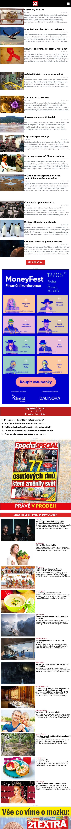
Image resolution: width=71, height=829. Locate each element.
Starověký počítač (34, 9)
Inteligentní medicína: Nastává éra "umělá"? (25, 423)
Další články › (35, 262)
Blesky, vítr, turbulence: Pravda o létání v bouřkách (52, 617)
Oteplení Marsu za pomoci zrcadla (43, 241)
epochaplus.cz (40, 614)
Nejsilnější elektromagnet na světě (43, 74)
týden (43, 414)
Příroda (26, 32)
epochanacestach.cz (42, 686)
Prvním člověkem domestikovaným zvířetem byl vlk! (29, 431)
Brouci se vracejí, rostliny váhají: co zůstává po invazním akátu (53, 737)
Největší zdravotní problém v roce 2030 (45, 49)
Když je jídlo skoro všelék (46, 545)
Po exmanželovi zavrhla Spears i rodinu (51, 784)
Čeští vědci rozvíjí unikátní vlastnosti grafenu (25, 434)
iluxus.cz (38, 519)
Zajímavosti (27, 224)
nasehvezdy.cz (40, 781)
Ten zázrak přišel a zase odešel (48, 712)
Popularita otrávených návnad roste (44, 29)
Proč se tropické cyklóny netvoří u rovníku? (24, 420)
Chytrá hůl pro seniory (36, 136)
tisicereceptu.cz (40, 591)
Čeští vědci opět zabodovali (39, 202)
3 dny (37, 414)
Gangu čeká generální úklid (39, 117)
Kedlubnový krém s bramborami (48, 593)
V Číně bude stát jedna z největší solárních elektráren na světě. (42, 177)
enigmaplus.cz (40, 662)
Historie (26, 12)
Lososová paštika (42, 760)
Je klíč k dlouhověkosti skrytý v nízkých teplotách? (28, 427)
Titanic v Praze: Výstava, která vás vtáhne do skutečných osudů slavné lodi (52, 689)
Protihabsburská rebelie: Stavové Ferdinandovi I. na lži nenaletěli (49, 570)
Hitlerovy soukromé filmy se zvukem (44, 156)
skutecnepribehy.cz (41, 710)
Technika (27, 77)
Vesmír (26, 244)
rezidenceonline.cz (41, 638)
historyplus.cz (40, 567)
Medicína (27, 51)
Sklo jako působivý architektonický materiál (50, 641)
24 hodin (29, 414)
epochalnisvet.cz (41, 734)
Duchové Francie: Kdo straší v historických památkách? (53, 665)
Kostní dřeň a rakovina (36, 97)
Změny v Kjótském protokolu (40, 222)
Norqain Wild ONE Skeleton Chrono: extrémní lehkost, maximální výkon (50, 522)
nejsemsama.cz (40, 758)
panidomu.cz (40, 543)
